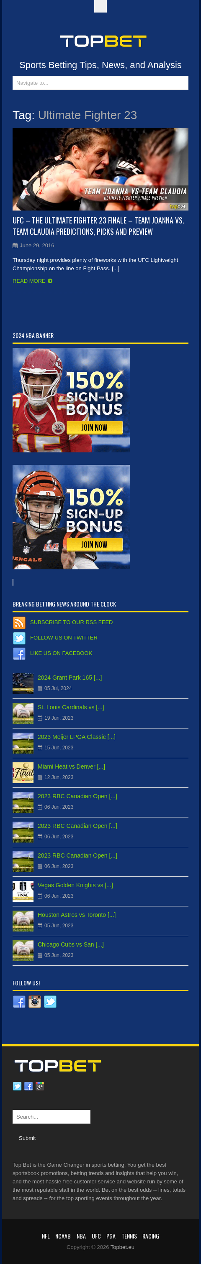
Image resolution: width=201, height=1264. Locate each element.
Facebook (28, 1086)
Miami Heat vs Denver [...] (71, 766)
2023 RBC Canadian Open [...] (77, 796)
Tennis (129, 1235)
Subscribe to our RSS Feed (71, 622)
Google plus (39, 1086)
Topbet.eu (122, 1247)
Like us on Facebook (61, 653)
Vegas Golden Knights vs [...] (75, 885)
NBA (81, 1235)
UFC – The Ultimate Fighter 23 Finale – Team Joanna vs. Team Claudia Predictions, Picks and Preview (98, 226)
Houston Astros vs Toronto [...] (77, 914)
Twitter (17, 1086)
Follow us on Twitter (64, 638)
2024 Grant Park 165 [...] (70, 677)
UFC (96, 1235)
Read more (29, 281)
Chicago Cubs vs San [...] (71, 944)
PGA (111, 1235)
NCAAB (63, 1235)
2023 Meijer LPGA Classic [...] (77, 737)
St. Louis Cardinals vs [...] (71, 707)
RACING (150, 1235)
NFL (46, 1235)
